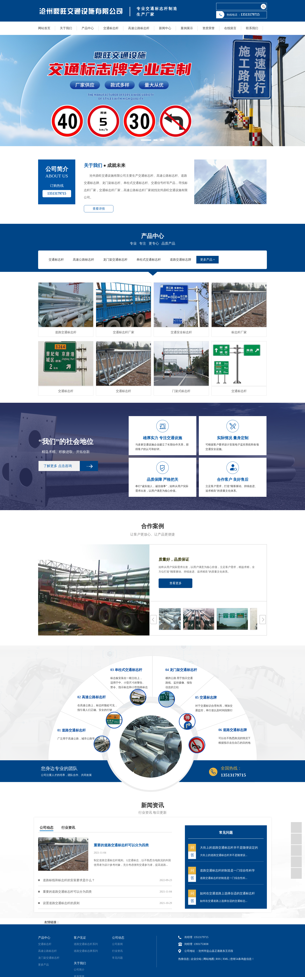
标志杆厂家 (239, 332)
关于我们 (66, 28)
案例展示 (187, 28)
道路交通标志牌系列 (86, 951)
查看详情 (99, 208)
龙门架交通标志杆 (48, 957)
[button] (146, 140)
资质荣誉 (208, 28)
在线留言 (230, 28)
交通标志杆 (111, 28)
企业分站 (196, 959)
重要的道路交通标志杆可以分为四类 (67, 891)
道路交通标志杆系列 (86, 944)
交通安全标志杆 (181, 332)
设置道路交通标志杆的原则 (61, 903)
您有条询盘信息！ (242, 959)
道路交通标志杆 (65, 332)
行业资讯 (68, 828)
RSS (218, 959)
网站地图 (208, 959)
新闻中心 (165, 28)
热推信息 (183, 959)
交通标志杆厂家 (123, 332)
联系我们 (252, 28)
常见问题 (117, 957)
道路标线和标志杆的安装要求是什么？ (69, 880)
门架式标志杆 (181, 391)
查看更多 (175, 583)
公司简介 (79, 969)
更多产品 (43, 964)
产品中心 (88, 28)
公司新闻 (117, 944)
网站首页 (44, 28)
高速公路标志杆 (138, 28)
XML (225, 959)
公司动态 (46, 828)
